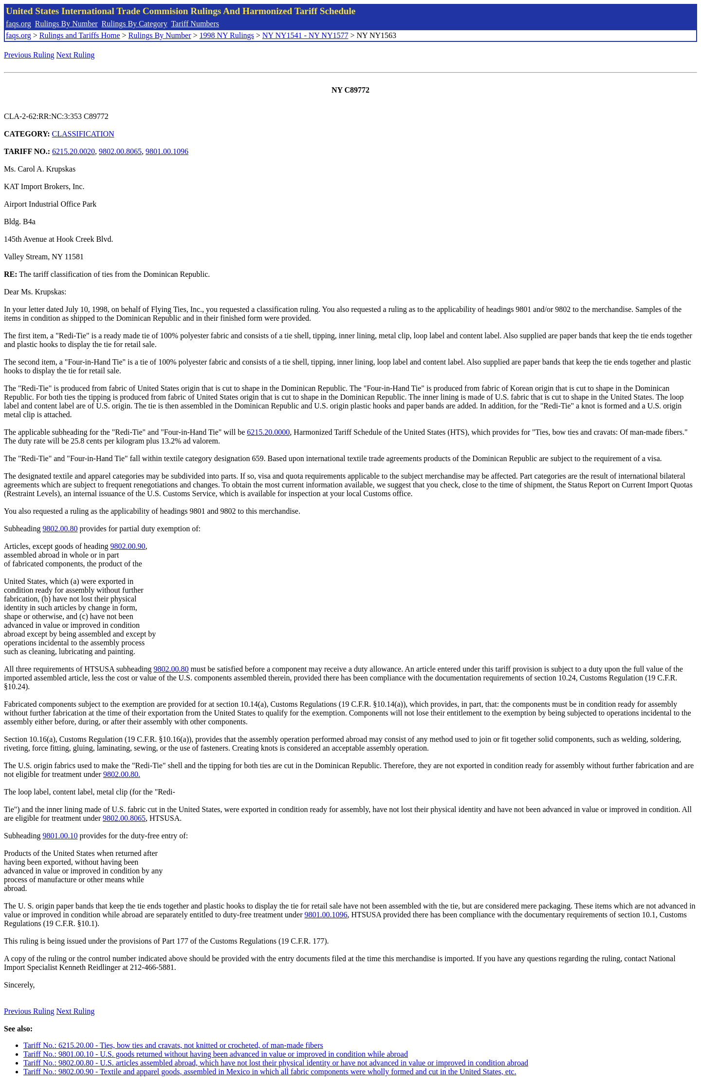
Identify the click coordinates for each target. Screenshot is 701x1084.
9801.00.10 (60, 836)
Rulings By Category (134, 23)
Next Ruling (75, 55)
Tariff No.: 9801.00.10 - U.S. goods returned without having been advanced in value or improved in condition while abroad (215, 1054)
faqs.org (18, 23)
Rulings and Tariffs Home (79, 35)
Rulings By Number (66, 23)
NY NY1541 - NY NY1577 (305, 35)
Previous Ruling (29, 55)
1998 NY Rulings (227, 35)
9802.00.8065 (120, 151)
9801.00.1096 (167, 151)
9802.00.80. (121, 774)
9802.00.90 (128, 546)
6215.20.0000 (268, 432)
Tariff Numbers (195, 23)
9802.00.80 (60, 528)
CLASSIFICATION (83, 134)
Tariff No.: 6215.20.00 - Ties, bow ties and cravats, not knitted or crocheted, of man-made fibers (173, 1045)
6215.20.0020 (73, 151)
